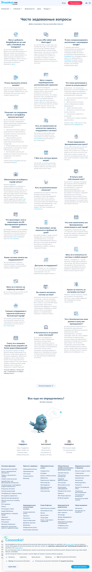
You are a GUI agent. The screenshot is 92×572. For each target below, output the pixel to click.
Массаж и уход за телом (82, 471)
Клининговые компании (30, 530)
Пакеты (3, 506)
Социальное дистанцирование (80, 491)
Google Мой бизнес (7, 511)
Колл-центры (62, 482)
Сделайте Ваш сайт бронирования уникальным (9, 481)
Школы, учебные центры (48, 475)
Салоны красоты (28, 476)
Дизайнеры (26, 525)
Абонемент (4, 517)
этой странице (14, 238)
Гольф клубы (44, 517)
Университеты (44, 471)
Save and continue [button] (80, 567)
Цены (39, 9)
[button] (23, 448)
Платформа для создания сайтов (11, 493)
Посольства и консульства (62, 475)
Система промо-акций (8, 491)
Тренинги (26, 516)
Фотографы (61, 515)
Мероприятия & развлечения (63, 506)
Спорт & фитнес (46, 505)
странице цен (38, 209)
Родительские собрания (47, 480)
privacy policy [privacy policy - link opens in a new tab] (70, 544)
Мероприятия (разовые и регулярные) (65, 522)
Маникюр (26, 478)
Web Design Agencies (64, 495)
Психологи (78, 485)
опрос (23, 201)
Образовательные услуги (47, 467)
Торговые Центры (63, 473)
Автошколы (78, 508)
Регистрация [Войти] (75, 3)
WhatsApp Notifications (8, 524)
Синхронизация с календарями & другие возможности (11, 485)
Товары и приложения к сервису (8, 475)
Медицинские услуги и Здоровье (82, 467)
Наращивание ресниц (30, 469)
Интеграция (5, 522)
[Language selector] (87, 3)
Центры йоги (44, 515)
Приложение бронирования (10, 498)
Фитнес (42, 513)
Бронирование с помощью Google (9, 514)
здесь (13, 64)
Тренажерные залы (46, 510)
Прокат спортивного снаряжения (46, 520)
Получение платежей (8, 489)
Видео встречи (6, 519)
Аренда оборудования (64, 517)
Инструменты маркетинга (9, 496)
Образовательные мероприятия (46, 487)
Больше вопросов (45, 386)
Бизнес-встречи (63, 528)
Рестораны (61, 519)
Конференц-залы (63, 525)
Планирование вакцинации (79, 495)
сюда (71, 123)
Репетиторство (45, 482)
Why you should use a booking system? (10, 501)
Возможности (29, 9)
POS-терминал (5, 504)
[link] (46, 448)
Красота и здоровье (30, 466)
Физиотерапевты (80, 482)
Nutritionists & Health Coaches (81, 499)
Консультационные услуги (29, 512)
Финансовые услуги (64, 485)
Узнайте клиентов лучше (9, 479)
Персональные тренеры (47, 508)
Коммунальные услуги (30, 527)
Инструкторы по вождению (80, 511)
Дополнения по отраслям (9, 469)
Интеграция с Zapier (7, 509)
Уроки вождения (81, 505)
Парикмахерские (28, 471)
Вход (64, 3)
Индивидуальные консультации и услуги (29, 507)
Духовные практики (29, 523)
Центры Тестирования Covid (82, 487)
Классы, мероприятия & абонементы (8, 472)
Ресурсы (47, 9)
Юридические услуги (64, 491)
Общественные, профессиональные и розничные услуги (65, 468)
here (54, 61)
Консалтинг (26, 518)
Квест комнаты (62, 512)
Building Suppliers (63, 498)
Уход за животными (29, 520)
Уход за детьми (45, 491)
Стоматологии (79, 473)
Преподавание (45, 485)
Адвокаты (61, 493)
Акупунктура (79, 480)
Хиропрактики (79, 478)
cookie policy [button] (18, 548)
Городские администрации (63, 479)
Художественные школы (65, 510)
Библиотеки (44, 478)
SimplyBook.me (68, 56)
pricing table (38, 138)
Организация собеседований (62, 487)
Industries (18, 9)
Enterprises (6, 9)
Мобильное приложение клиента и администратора (9, 527)
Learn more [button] (12, 567)
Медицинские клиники (82, 475)
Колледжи (43, 473)
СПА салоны (27, 474)
